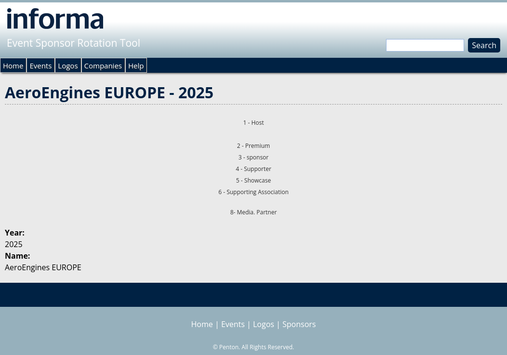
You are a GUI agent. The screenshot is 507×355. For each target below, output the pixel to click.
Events (40, 65)
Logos (68, 65)
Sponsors (299, 324)
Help (136, 65)
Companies (103, 65)
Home (13, 65)
